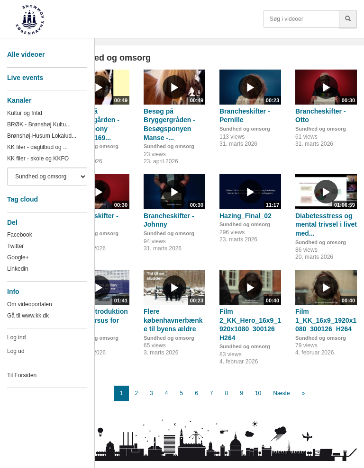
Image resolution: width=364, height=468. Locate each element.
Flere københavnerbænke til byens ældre (173, 320)
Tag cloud (22, 199)
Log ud (16, 351)
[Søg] (348, 19)
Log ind (16, 337)
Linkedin (17, 268)
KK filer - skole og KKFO (38, 158)
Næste (281, 393)
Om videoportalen (29, 304)
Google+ (18, 257)
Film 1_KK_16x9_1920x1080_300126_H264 (325, 320)
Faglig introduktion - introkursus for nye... (98, 320)
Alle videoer (26, 54)
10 (258, 393)
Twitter (15, 246)
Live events (25, 77)
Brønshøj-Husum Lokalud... (41, 135)
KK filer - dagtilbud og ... (37, 147)
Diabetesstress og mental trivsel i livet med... (326, 224)
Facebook (19, 234)
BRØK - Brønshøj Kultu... (39, 124)
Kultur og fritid (24, 113)
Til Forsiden (21, 375)
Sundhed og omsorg (169, 146)
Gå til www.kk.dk (28, 315)
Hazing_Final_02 (245, 216)
